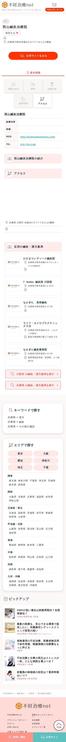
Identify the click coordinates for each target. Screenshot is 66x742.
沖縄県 (33, 585)
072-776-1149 (28, 144)
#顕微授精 (22, 679)
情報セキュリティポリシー (42, 715)
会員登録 (36, 723)
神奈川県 (23, 480)
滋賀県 (40, 496)
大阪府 (12, 496)
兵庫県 (31, 496)
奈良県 (49, 496)
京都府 (22, 496)
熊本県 (40, 581)
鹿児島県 (23, 585)
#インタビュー (45, 634)
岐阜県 (31, 545)
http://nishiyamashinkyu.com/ (37, 137)
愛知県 (12, 545)
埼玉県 (42, 480)
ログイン (11, 723)
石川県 (49, 528)
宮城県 (31, 513)
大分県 (49, 581)
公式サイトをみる (33, 56)
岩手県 (40, 513)
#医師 (36, 617)
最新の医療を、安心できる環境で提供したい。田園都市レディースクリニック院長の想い (38, 627)
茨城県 (51, 480)
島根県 (22, 557)
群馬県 (22, 484)
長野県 (22, 528)
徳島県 (12, 569)
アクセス (42, 100)
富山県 (40, 528)
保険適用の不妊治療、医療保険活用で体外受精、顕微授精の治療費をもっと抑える (38, 644)
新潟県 (31, 528)
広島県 (40, 557)
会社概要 (36, 720)
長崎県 (31, 581)
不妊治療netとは (14, 715)
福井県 (12, 533)
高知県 (40, 569)
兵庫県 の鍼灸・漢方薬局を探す (31, 385)
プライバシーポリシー (17, 720)
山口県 (49, 557)
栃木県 (12, 484)
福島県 (22, 513)
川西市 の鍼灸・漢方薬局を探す (31, 374)
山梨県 (12, 528)
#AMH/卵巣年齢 (24, 617)
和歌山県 (14, 500)
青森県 (49, 513)
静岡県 (22, 545)
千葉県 (33, 480)
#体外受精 (22, 634)
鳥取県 (12, 557)
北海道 (12, 513)
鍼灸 (6, 21)
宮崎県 (12, 585)
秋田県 (12, 516)
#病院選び (22, 664)
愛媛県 (31, 569)
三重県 (40, 545)
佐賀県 (22, 581)
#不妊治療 (32, 634)
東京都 (12, 480)
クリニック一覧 (39, 727)
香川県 (22, 569)
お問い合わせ (13, 727)
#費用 (19, 651)
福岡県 (12, 581)
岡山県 (31, 557)
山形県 (22, 516)
